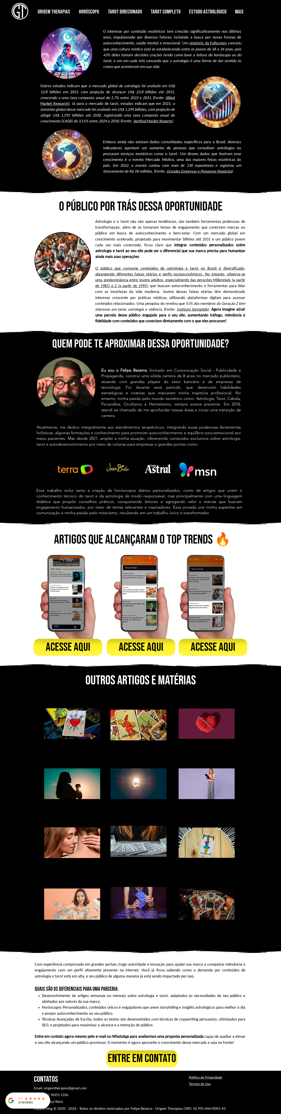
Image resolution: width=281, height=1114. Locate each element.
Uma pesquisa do (150, 304)
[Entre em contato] (141, 1058)
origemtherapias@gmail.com (65, 1088)
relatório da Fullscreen (207, 43)
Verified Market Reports (152, 121)
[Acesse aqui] (68, 647)
